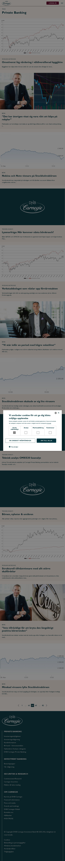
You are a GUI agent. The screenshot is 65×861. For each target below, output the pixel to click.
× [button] (58, 413)
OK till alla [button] (46, 440)
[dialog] (32, 430)
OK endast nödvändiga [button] (20, 440)
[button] (13, 447)
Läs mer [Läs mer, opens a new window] (49, 423)
